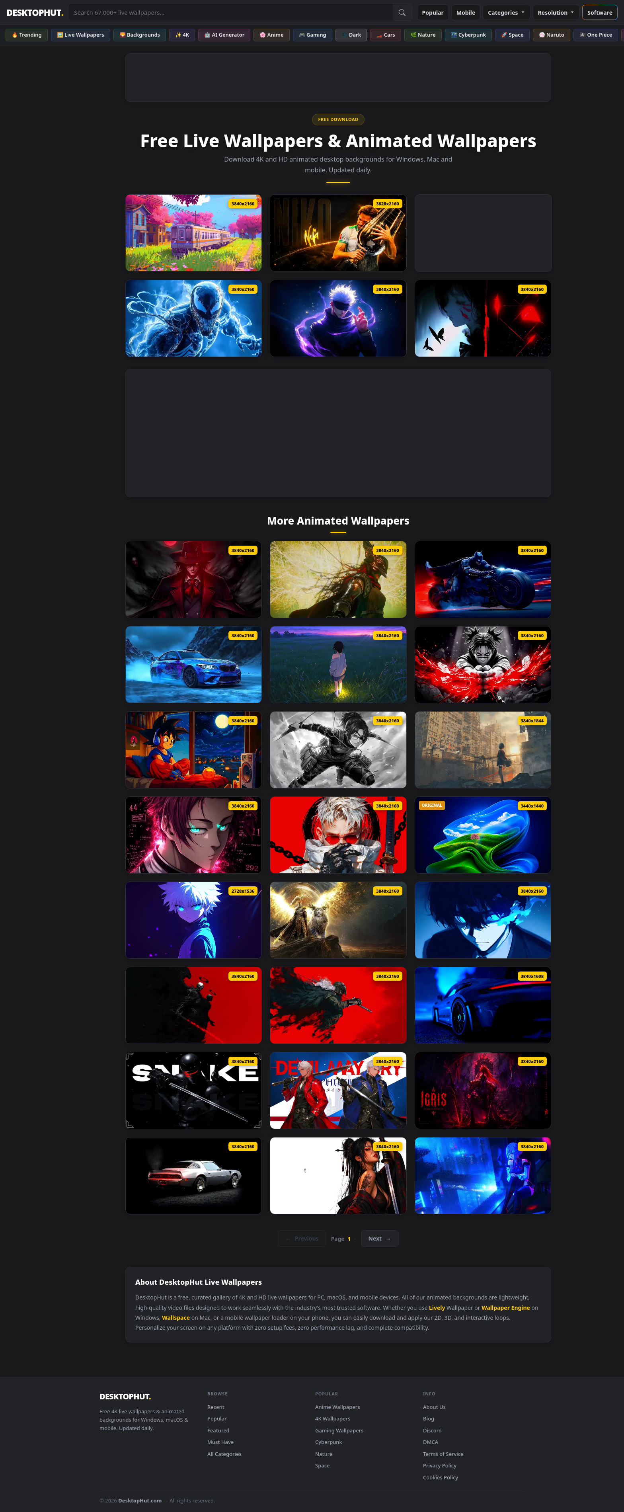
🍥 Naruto (552, 34)
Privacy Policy (439, 1465)
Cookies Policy (440, 1477)
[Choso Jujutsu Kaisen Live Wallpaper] (483, 664)
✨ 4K (182, 34)
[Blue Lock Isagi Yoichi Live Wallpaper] (483, 920)
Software (599, 12)
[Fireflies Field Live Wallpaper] (338, 664)
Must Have (220, 1442)
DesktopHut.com (140, 1500)
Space (322, 1465)
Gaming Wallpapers (339, 1430)
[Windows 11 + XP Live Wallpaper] (483, 835)
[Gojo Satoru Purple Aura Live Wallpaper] (338, 318)
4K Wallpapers (332, 1418)
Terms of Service (443, 1453)
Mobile (466, 12)
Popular (433, 12)
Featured (218, 1430)
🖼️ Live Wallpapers (80, 34)
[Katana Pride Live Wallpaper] (338, 1175)
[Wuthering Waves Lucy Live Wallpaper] (483, 1175)
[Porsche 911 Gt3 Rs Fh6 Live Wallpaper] (483, 1005)
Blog (428, 1418)
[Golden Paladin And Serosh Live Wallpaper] (338, 920)
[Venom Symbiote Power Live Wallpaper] (193, 318)
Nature (323, 1453)
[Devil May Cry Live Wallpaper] (338, 1090)
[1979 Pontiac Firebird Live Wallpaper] (193, 1175)
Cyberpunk (328, 1442)
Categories (506, 12)
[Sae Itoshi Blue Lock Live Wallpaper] (193, 835)
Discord (432, 1430)
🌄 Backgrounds (139, 34)
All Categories (224, 1453)
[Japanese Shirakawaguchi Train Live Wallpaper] (193, 232)
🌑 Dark (351, 34)
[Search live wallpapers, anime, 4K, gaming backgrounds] (230, 12)
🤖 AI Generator (224, 34)
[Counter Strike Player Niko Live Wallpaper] (338, 232)
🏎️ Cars (385, 34)
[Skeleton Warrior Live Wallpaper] (193, 1005)
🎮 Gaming (312, 34)
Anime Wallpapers (337, 1407)
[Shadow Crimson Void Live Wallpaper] (483, 318)
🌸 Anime (271, 34)
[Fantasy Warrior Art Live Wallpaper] (338, 1005)
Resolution (556, 12)
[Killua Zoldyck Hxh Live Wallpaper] (193, 920)
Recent (215, 1407)
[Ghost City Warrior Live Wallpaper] (483, 749)
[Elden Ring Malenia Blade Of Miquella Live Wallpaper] (338, 579)
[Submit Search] (402, 12)
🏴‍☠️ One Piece (595, 34)
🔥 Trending (27, 34)
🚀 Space (512, 34)
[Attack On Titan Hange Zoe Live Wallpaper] (338, 749)
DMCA (430, 1442)
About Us (434, 1407)
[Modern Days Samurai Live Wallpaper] (338, 835)
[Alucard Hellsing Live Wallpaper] (193, 579)
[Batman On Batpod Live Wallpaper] (483, 579)
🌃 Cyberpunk (468, 34)
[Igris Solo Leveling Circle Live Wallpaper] (483, 1090)
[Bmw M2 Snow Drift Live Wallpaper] (193, 664)
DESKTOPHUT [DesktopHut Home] (34, 12)
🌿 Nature (423, 34)
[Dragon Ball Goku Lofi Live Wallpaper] (193, 749)
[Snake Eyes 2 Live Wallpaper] (193, 1090)
